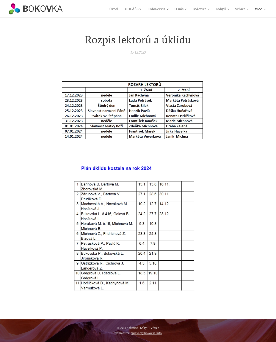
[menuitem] (108, 8)
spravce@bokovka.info (146, 333)
